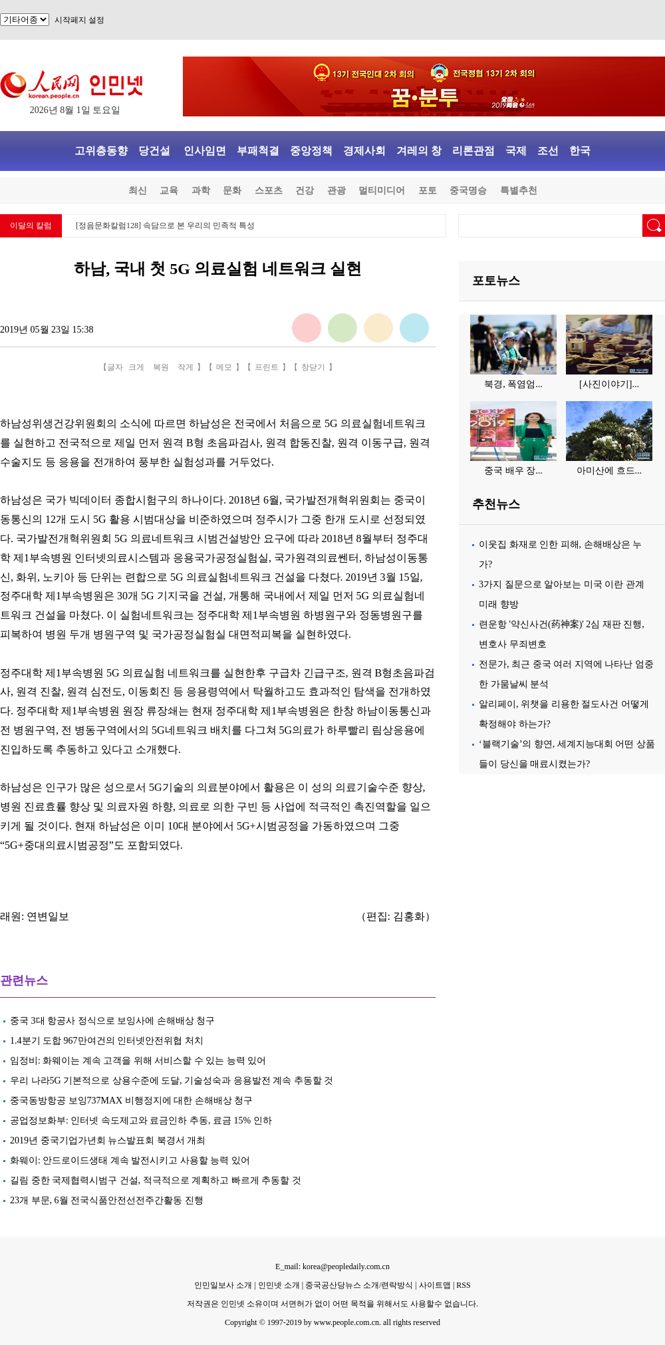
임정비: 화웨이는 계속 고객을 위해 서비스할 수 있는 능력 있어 (138, 1061)
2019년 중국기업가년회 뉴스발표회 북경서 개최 (107, 1140)
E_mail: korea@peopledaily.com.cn (332, 1266)
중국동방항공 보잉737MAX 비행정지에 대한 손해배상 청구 (131, 1101)
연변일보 (48, 916)
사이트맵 (435, 1285)
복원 (161, 367)
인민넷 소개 (278, 1285)
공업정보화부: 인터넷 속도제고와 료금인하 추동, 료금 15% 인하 (141, 1120)
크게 (136, 367)
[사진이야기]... (609, 384)
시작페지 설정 (79, 20)
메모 (224, 367)
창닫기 (313, 367)
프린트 (267, 367)
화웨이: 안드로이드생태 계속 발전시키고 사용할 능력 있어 (130, 1160)
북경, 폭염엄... (513, 384)
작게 (186, 367)
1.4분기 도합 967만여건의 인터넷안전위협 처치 (106, 1041)
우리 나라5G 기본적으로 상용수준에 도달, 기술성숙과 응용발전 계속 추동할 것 (171, 1081)
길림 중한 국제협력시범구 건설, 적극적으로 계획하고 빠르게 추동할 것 (155, 1180)
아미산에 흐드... (609, 471)
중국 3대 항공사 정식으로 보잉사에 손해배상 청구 (112, 1021)
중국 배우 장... (513, 471)
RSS (463, 1285)
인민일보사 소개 (223, 1285)
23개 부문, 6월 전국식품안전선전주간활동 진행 (106, 1200)
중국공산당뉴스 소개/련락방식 (359, 1285)
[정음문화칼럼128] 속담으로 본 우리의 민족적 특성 (165, 225)
